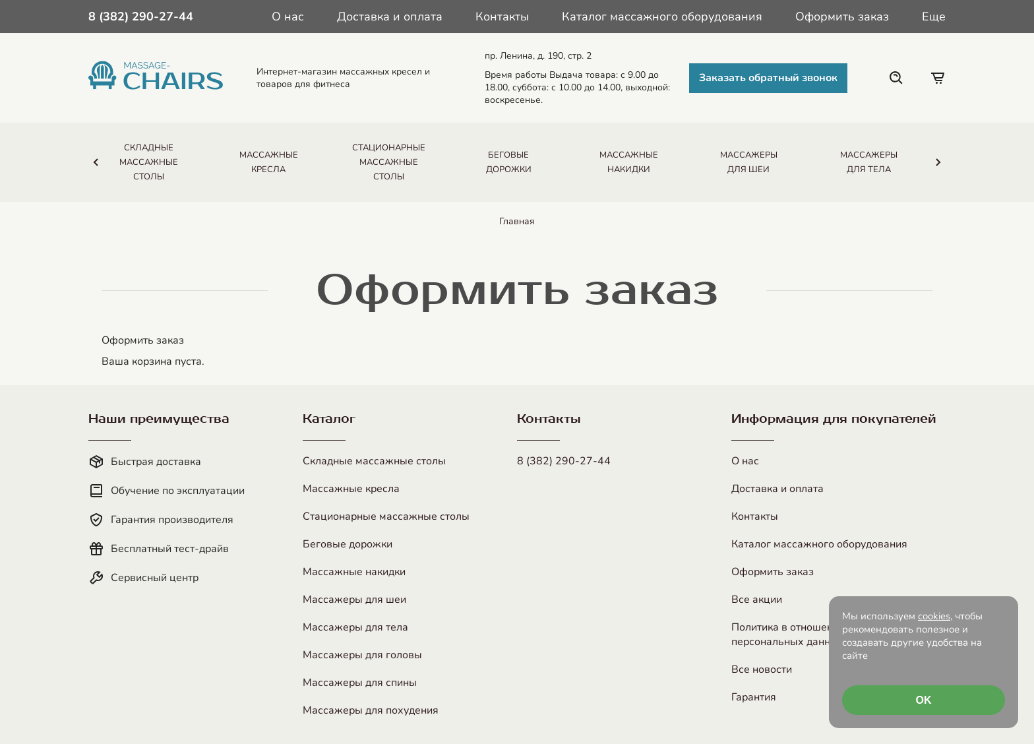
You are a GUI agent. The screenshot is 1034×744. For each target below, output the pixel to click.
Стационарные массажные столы (386, 516)
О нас (288, 16)
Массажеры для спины (360, 682)
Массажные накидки (354, 572)
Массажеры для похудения (371, 710)
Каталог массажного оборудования (662, 16)
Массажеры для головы (362, 655)
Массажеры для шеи (354, 599)
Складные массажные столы (374, 461)
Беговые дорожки (347, 544)
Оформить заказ (842, 16)
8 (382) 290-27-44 (564, 461)
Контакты (502, 16)
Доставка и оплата (389, 16)
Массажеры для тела (355, 627)
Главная (517, 221)
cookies (934, 616)
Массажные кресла (351, 488)
